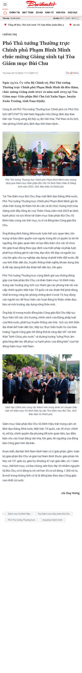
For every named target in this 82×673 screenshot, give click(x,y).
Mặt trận (27, 12)
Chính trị (14, 12)
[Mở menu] (5, 4)
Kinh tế (49, 12)
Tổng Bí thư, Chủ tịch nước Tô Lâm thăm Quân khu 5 (36, 25)
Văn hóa (60, 12)
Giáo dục (72, 12)
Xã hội (39, 12)
